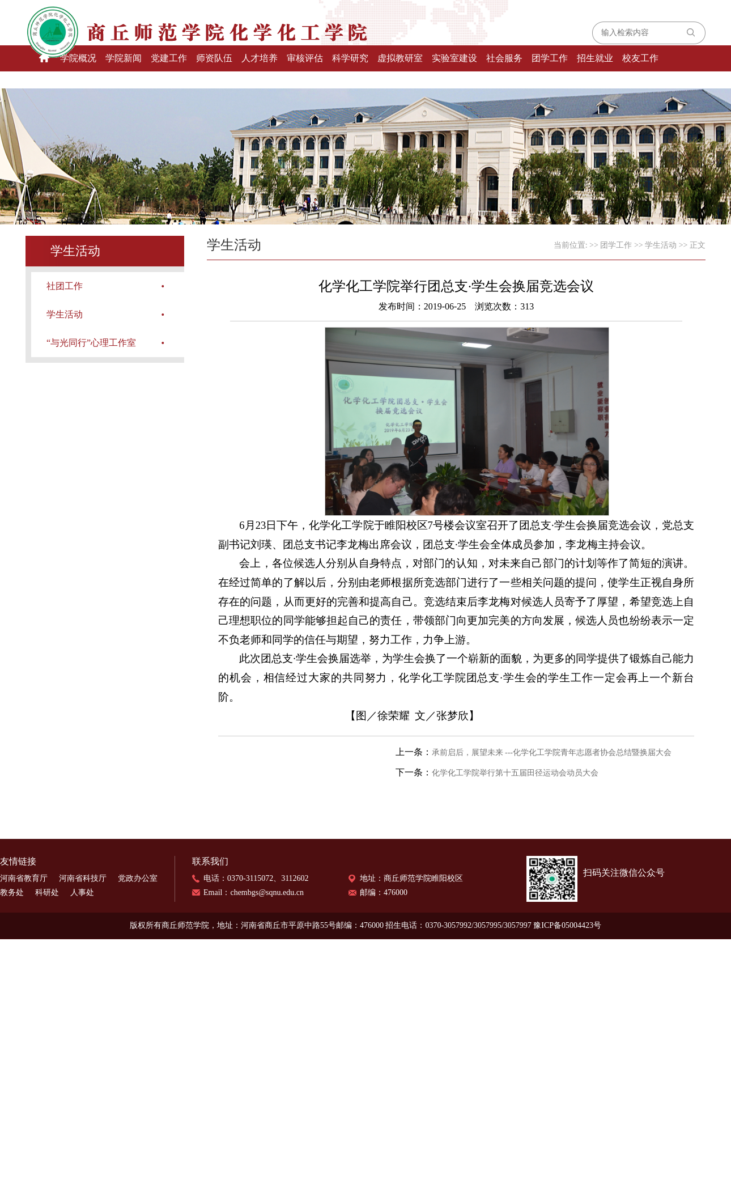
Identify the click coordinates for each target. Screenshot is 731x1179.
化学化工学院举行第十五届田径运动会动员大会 (515, 773)
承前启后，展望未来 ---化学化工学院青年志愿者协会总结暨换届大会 (552, 752)
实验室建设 (454, 58)
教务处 (12, 892)
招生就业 (595, 58)
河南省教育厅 (24, 878)
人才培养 (259, 58)
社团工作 (64, 286)
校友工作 (640, 58)
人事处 (82, 892)
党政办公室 (138, 878)
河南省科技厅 (83, 878)
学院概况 (78, 58)
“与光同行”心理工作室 (91, 342)
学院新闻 (123, 58)
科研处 (47, 892)
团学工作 (550, 58)
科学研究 (350, 58)
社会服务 (504, 58)
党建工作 (169, 58)
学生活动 (64, 314)
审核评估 (305, 58)
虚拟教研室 (400, 58)
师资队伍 (214, 58)
